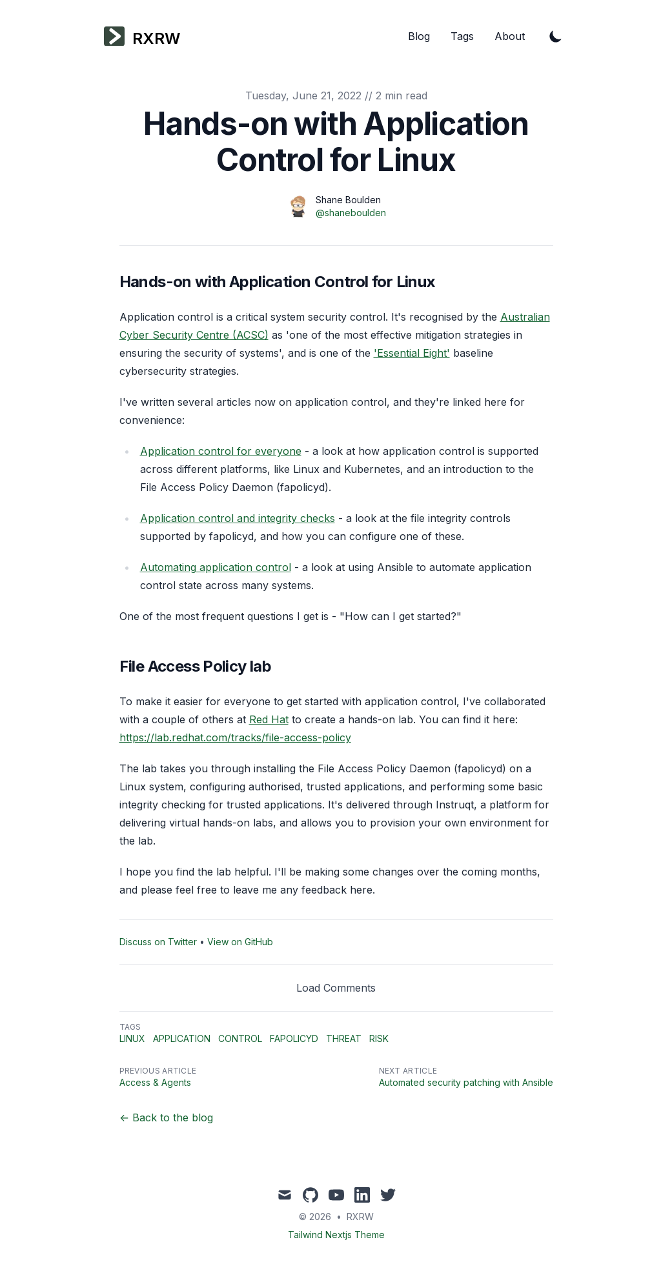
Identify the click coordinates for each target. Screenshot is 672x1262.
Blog (419, 36)
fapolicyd (294, 1038)
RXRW (360, 1216)
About (509, 36)
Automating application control (215, 567)
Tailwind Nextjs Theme (336, 1234)
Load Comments (336, 987)
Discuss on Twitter (158, 941)
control (240, 1038)
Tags (462, 36)
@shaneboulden (351, 212)
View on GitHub (240, 941)
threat (343, 1038)
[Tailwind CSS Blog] (142, 36)
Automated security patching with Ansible (466, 1082)
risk (379, 1038)
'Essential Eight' (412, 352)
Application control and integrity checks (237, 518)
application (181, 1038)
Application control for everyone (220, 451)
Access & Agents (155, 1082)
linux (132, 1038)
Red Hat (269, 719)
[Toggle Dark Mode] (555, 36)
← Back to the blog (166, 1117)
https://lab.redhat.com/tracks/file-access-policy (235, 737)
